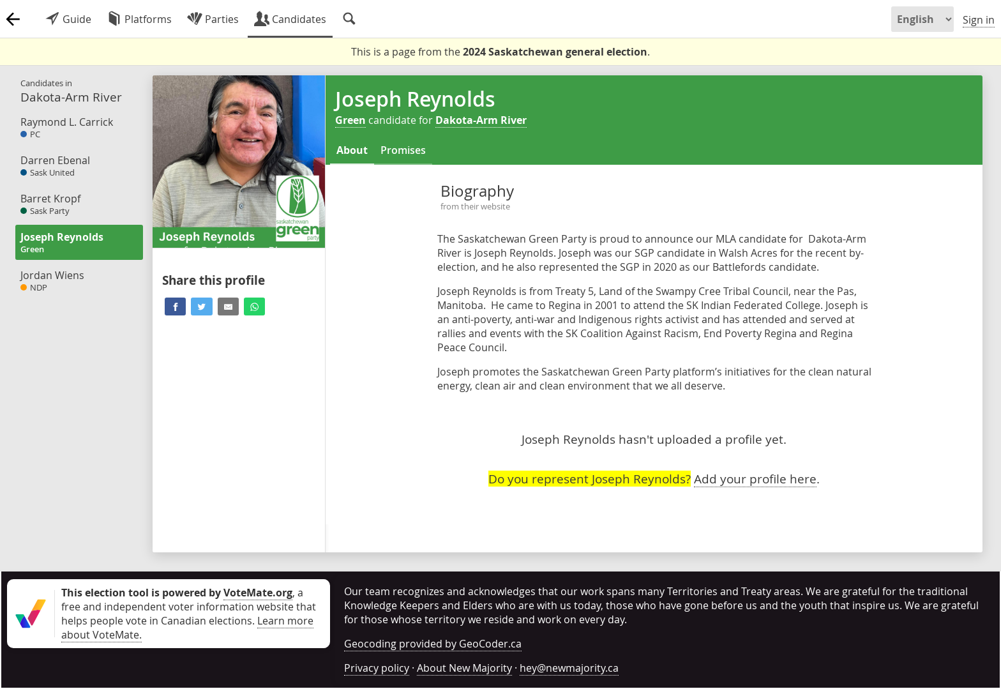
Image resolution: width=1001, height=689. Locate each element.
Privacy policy (376, 668)
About (352, 150)
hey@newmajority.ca (569, 668)
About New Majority (464, 668)
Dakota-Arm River (481, 120)
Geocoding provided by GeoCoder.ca (433, 644)
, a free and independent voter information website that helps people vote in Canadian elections (188, 607)
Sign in (979, 20)
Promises (403, 150)
